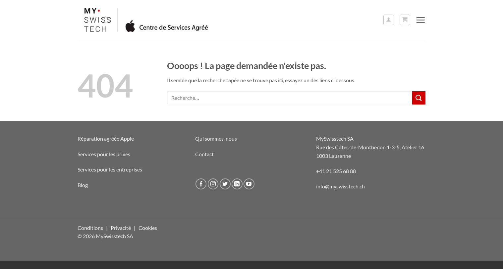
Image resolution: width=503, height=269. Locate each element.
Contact (204, 154)
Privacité (121, 228)
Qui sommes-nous (216, 138)
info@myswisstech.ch (340, 186)
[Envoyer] (418, 97)
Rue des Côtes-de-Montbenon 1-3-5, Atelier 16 (370, 147)
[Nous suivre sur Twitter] (225, 183)
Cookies (148, 228)
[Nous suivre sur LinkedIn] (237, 183)
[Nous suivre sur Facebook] (201, 183)
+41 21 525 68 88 (336, 171)
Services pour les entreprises (110, 169)
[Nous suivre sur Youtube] (249, 183)
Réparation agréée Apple (106, 138)
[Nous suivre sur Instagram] (213, 183)
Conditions (90, 228)
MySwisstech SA (335, 138)
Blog (83, 185)
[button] (388, 20)
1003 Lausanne (333, 156)
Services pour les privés (104, 154)
